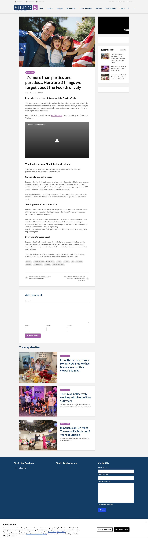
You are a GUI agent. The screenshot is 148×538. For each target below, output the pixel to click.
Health (122, 8)
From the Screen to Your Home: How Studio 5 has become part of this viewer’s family (118, 58)
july (73, 262)
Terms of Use (52, 532)
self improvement (58, 265)
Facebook (30, 2)
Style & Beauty (110, 8)
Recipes (60, 8)
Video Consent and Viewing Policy (36, 534)
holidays (66, 262)
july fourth (79, 262)
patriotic (28, 265)
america (28, 262)
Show (41, 8)
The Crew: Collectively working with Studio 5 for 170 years (75, 397)
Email (48, 325)
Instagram (19, 2)
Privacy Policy (61, 532)
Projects (50, 8)
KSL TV (111, 2)
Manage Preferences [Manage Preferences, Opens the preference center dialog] (104, 529)
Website (70, 325)
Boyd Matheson (56, 115)
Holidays (98, 8)
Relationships (71, 8)
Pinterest (40, 2)
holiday (59, 262)
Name (27, 325)
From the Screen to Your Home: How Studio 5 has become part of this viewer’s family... (75, 365)
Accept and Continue (121, 529)
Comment (28, 301)
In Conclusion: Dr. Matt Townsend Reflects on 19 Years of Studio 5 (75, 431)
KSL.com (130, 2)
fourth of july (50, 262)
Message (104, 481)
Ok (145, 521)
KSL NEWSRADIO (121, 2)
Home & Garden (86, 8)
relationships (38, 265)
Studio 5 (22, 468)
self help (47, 265)
